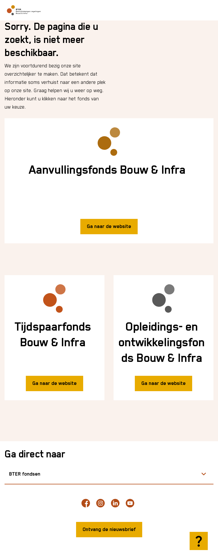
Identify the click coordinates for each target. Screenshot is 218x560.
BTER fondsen (24, 474)
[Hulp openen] (199, 541)
